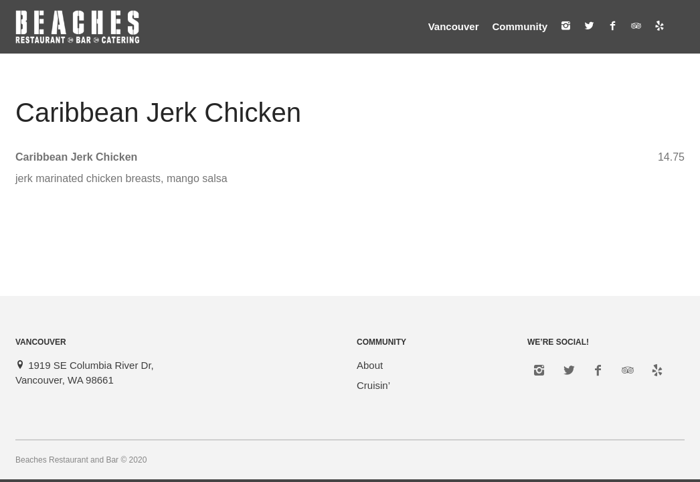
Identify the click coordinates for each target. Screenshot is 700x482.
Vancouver (453, 26)
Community (520, 26)
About (370, 365)
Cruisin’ (373, 385)
